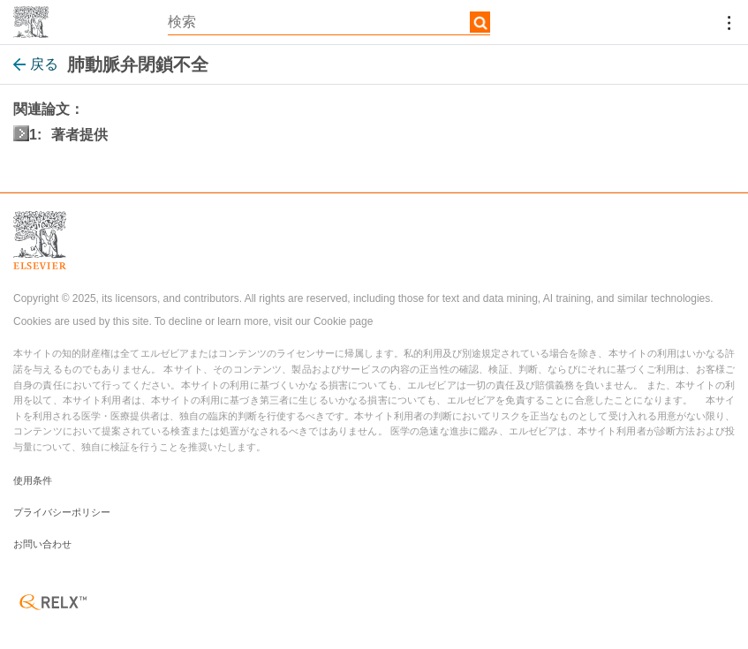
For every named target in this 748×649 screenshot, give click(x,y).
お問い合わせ (42, 544)
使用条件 (32, 480)
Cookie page (343, 321)
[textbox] (329, 22)
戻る (35, 64)
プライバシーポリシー (61, 512)
